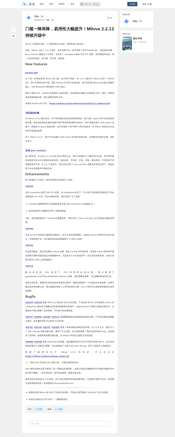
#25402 (29, 228)
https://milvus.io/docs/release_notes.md (47, 356)
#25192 (29, 245)
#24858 (38, 316)
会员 (72, 4)
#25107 (47, 327)
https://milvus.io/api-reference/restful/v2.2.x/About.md (79, 103)
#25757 (29, 316)
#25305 (55, 327)
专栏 (51, 4)
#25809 (29, 341)
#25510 (38, 302)
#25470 (29, 302)
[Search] (90, 4)
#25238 (29, 186)
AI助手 (62, 4)
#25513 (55, 316)
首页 (42, 4)
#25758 (38, 341)
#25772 (29, 265)
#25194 (38, 327)
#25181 (29, 327)
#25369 (47, 316)
